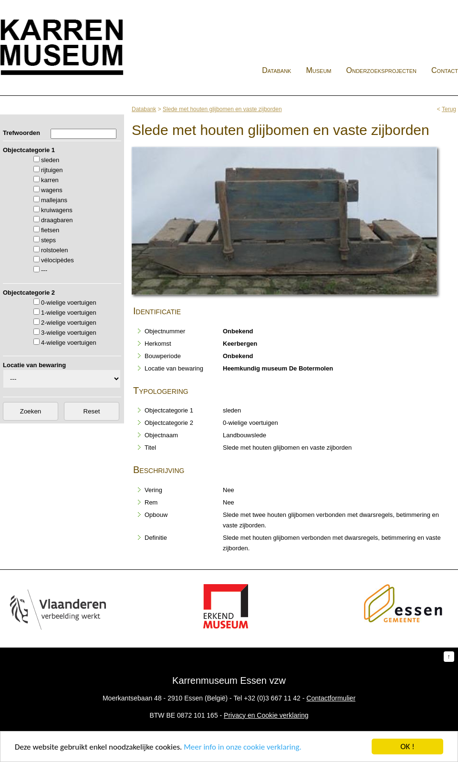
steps (48, 240)
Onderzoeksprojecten (381, 70)
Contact (444, 70)
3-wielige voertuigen (68, 332)
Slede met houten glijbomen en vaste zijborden (222, 109)
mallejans (54, 200)
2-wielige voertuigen (68, 322)
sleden (50, 160)
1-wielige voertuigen (68, 312)
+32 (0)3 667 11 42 (272, 698)
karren (50, 180)
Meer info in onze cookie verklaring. (242, 747)
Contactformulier (330, 698)
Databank (276, 70)
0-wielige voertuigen (68, 302)
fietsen (50, 230)
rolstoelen (54, 250)
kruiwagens (57, 210)
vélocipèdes (57, 260)
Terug (449, 109)
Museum (318, 70)
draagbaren (57, 220)
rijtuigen (52, 170)
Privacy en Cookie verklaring (266, 715)
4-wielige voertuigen (68, 342)
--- (44, 270)
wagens (51, 190)
